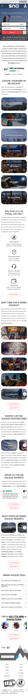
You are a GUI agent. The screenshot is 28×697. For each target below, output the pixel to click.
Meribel (11, 539)
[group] (14, 394)
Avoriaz (11, 556)
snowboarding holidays (7, 551)
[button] (25, 394)
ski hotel (19, 87)
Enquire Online (14, 408)
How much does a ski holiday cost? (14, 580)
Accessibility (21, 673)
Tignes (20, 535)
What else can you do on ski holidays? (14, 598)
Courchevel (17, 539)
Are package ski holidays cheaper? (14, 603)
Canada (3, 457)
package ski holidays (19, 465)
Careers (21, 667)
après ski (12, 424)
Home (7, 664)
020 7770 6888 (21, 486)
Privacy (21, 670)
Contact (7, 667)
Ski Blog (7, 670)
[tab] (14, 581)
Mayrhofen (4, 554)
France (24, 460)
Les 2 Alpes (19, 554)
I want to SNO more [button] (5, 2)
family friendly (19, 424)
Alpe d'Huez (10, 554)
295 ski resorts (18, 434)
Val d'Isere (12, 535)
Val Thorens (23, 537)
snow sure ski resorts (12, 460)
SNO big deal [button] (23, 1)
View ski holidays (14, 294)
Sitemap (21, 675)
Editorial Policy (7, 675)
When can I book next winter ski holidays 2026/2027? (14, 585)
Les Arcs (14, 549)
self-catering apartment (14, 92)
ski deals (16, 431)
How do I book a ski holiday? (14, 594)
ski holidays (11, 63)
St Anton (19, 551)
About (21, 664)
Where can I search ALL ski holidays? (14, 607)
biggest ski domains (6, 427)
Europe (14, 453)
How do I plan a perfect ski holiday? (14, 590)
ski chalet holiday (17, 89)
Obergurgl (3, 556)
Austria (16, 462)
